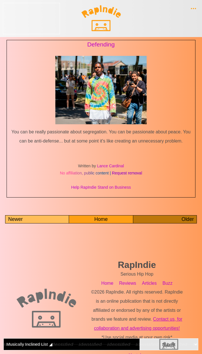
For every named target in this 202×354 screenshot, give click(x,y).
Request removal (127, 173)
